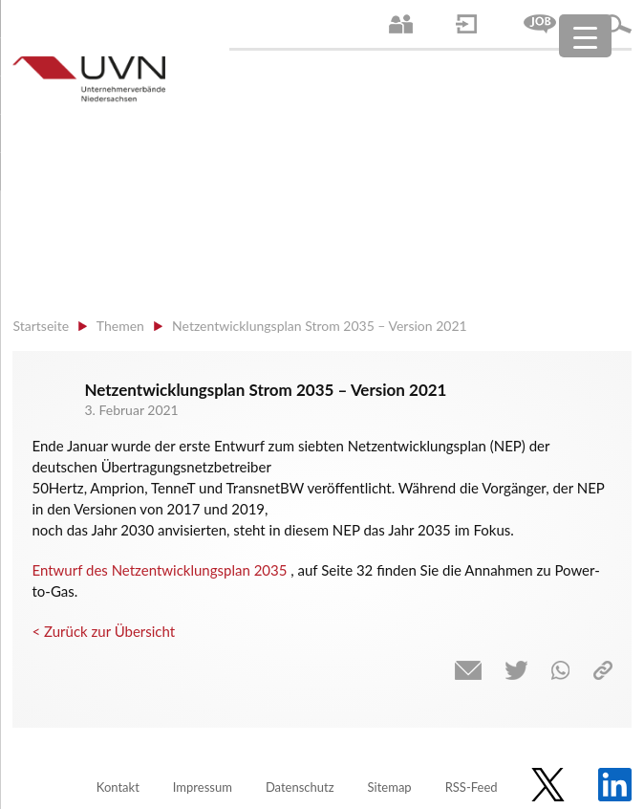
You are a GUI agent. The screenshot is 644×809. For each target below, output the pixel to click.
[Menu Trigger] (585, 35)
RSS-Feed (471, 787)
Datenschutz (300, 787)
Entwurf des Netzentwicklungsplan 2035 (159, 570)
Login (466, 23)
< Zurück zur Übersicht (103, 631)
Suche (617, 23)
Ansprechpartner (401, 23)
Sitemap (390, 787)
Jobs (540, 23)
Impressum (202, 787)
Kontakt (118, 787)
